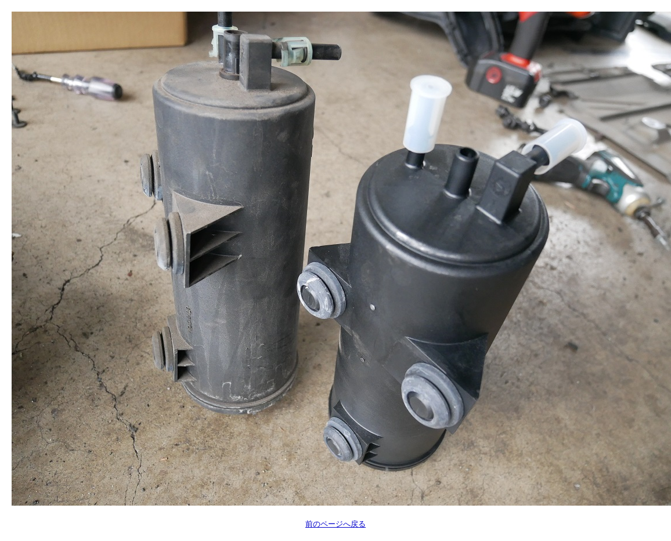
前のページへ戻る (335, 524)
